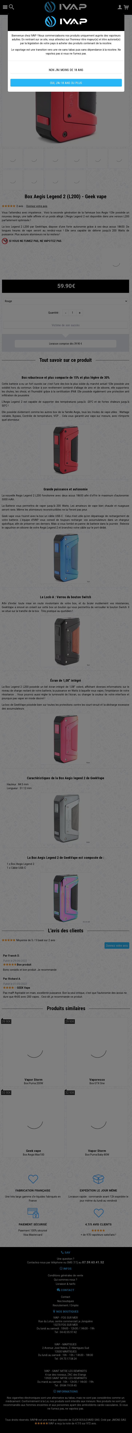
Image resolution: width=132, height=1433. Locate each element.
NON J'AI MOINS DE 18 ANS (66, 70)
